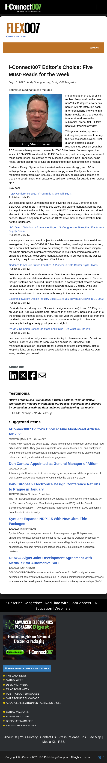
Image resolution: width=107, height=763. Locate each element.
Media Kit (49, 742)
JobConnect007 (84, 603)
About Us (10, 737)
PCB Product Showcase (21, 693)
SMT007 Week (13, 680)
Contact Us (48, 737)
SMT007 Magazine (16, 711)
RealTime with (57, 603)
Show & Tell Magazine (19, 725)
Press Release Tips (72, 737)
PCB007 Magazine (16, 716)
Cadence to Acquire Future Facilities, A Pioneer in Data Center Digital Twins (53, 264)
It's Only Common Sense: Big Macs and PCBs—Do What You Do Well (50, 328)
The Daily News (15, 675)
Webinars (62, 609)
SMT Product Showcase (21, 698)
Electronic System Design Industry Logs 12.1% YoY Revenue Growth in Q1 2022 (56, 298)
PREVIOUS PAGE (16, 36)
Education (43, 609)
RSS (61, 742)
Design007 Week (15, 684)
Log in (100, 757)
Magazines (34, 603)
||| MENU (94, 47)
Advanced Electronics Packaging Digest (33, 702)
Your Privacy (29, 737)
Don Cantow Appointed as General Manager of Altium (53, 464)
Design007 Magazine (18, 721)
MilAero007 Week (16, 689)
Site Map (94, 737)
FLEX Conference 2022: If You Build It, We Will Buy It (40, 193)
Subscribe (14, 603)
